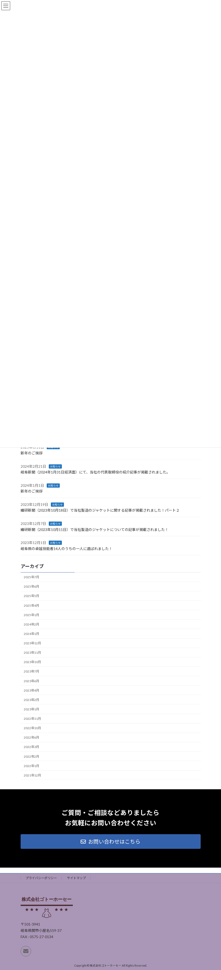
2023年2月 (31, 700)
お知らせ (55, 466)
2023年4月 (31, 690)
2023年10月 (32, 662)
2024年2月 (31, 624)
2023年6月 (31, 681)
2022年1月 (31, 766)
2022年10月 (32, 728)
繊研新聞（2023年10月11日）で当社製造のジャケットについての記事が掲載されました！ (95, 529)
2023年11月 (32, 653)
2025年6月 (31, 587)
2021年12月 (32, 775)
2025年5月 (31, 596)
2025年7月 (31, 577)
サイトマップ (76, 878)
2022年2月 (31, 756)
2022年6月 (31, 738)
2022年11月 (32, 719)
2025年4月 (31, 605)
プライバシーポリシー (41, 878)
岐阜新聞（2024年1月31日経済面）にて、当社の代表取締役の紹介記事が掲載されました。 (95, 472)
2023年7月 (31, 672)
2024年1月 (31, 634)
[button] (111, 841)
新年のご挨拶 (32, 453)
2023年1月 (31, 709)
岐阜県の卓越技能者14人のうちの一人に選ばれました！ (66, 548)
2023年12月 (32, 643)
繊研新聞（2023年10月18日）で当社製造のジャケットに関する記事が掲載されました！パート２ (100, 510)
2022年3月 (31, 747)
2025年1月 (31, 615)
